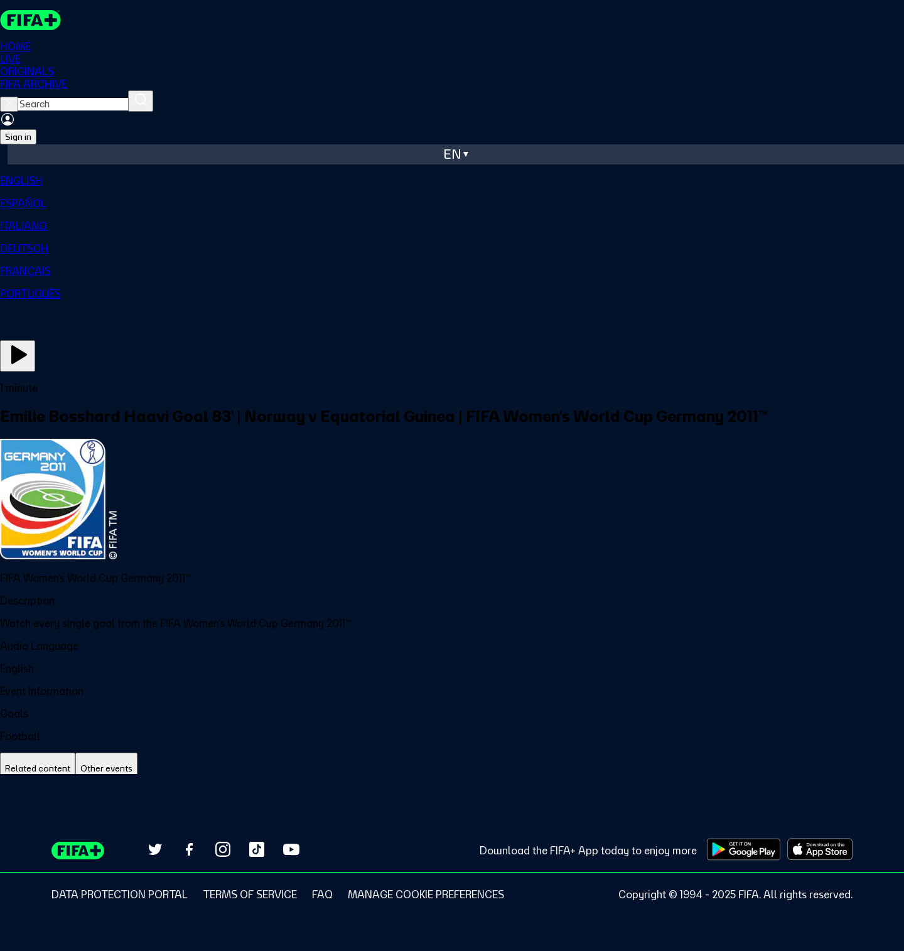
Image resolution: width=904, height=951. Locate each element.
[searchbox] (73, 104)
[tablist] (452, 769)
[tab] (37, 769)
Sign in (18, 136)
